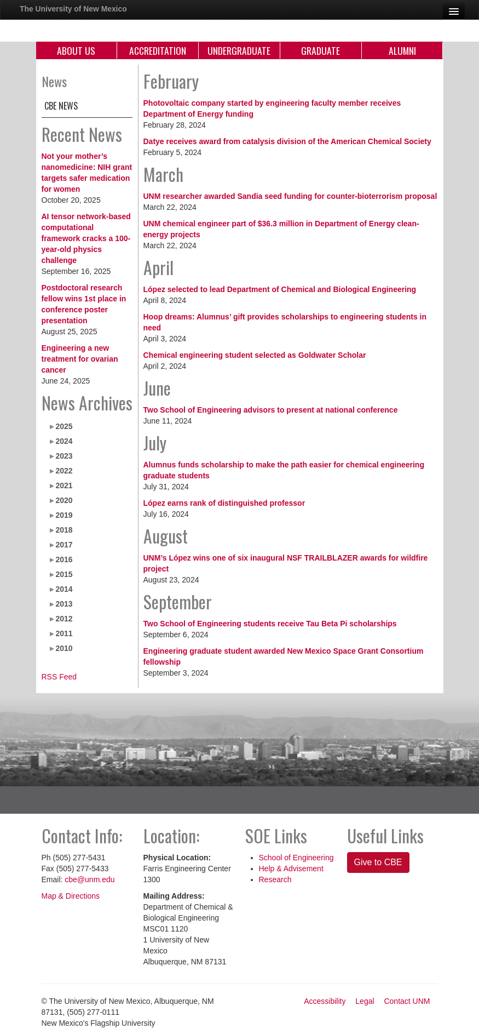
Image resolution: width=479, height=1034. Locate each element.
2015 (63, 574)
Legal (364, 1001)
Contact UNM (407, 1001)
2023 (63, 456)
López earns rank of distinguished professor (224, 503)
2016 (63, 559)
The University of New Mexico (73, 8)
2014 (63, 589)
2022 (63, 470)
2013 (63, 603)
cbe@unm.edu (89, 879)
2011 (63, 633)
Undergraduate (238, 50)
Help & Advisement (291, 868)
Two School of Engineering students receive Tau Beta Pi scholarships (270, 623)
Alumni (402, 50)
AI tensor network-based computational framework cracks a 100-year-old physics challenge (86, 238)
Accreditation (157, 50)
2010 (63, 648)
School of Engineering (296, 857)
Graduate (320, 50)
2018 (63, 529)
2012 (63, 618)
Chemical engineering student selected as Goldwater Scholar (254, 355)
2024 (63, 441)
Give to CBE (378, 862)
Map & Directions (71, 896)
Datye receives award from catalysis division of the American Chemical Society (287, 141)
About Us (76, 50)
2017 (63, 544)
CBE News (61, 105)
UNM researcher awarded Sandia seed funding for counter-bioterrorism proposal (290, 196)
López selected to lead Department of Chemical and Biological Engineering (280, 289)
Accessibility (324, 1001)
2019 (63, 515)
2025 (63, 426)
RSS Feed (59, 676)
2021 (63, 485)
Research (275, 879)
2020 (63, 500)
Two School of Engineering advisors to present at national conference (270, 409)
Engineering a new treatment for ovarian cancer (80, 359)
